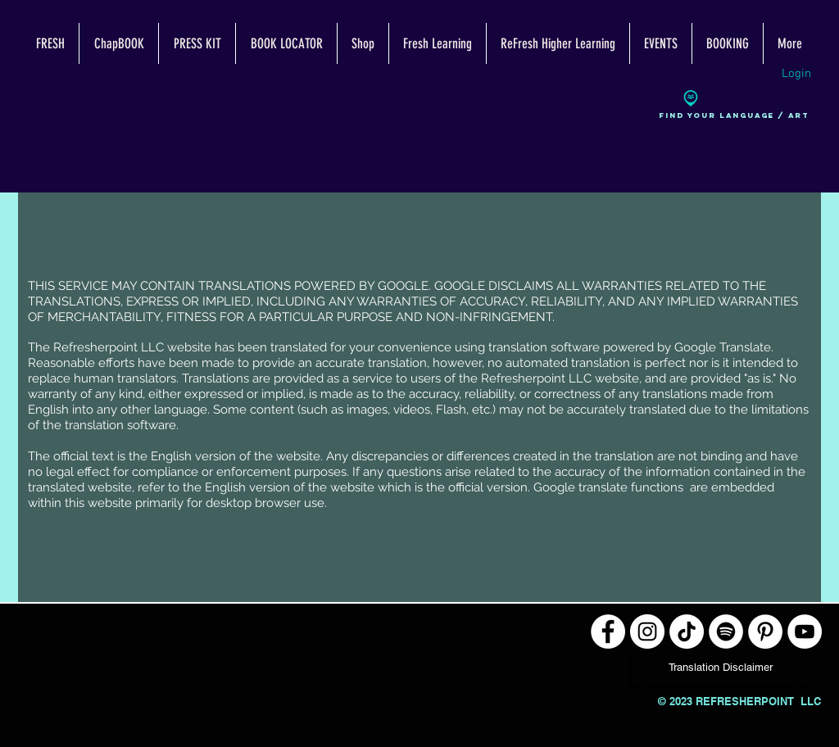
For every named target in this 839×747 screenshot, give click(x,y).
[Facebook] (608, 631)
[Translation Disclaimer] (721, 667)
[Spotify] (726, 631)
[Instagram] (647, 631)
